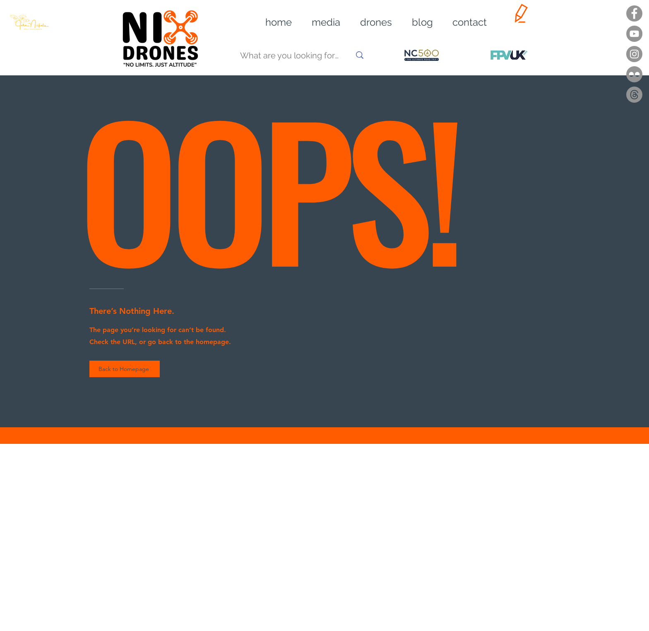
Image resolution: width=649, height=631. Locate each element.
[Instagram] (634, 54)
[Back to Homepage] (124, 369)
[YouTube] (634, 34)
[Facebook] (634, 13)
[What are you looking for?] (289, 56)
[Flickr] (634, 74)
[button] (320, 22)
